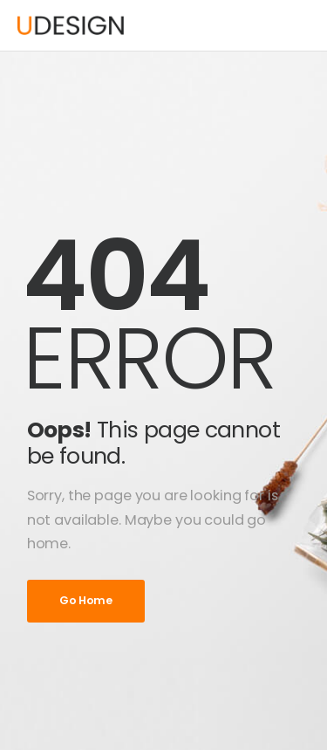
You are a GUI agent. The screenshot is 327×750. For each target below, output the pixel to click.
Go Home (85, 600)
